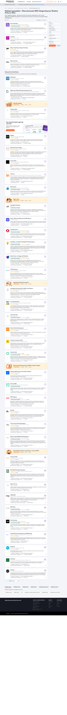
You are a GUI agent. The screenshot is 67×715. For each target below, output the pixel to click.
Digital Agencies (10, 8)
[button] (56, 1)
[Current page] (15, 680)
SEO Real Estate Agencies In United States (21, 8)
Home (6, 8)
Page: (13, 680)
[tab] (8, 687)
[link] (29, 1)
